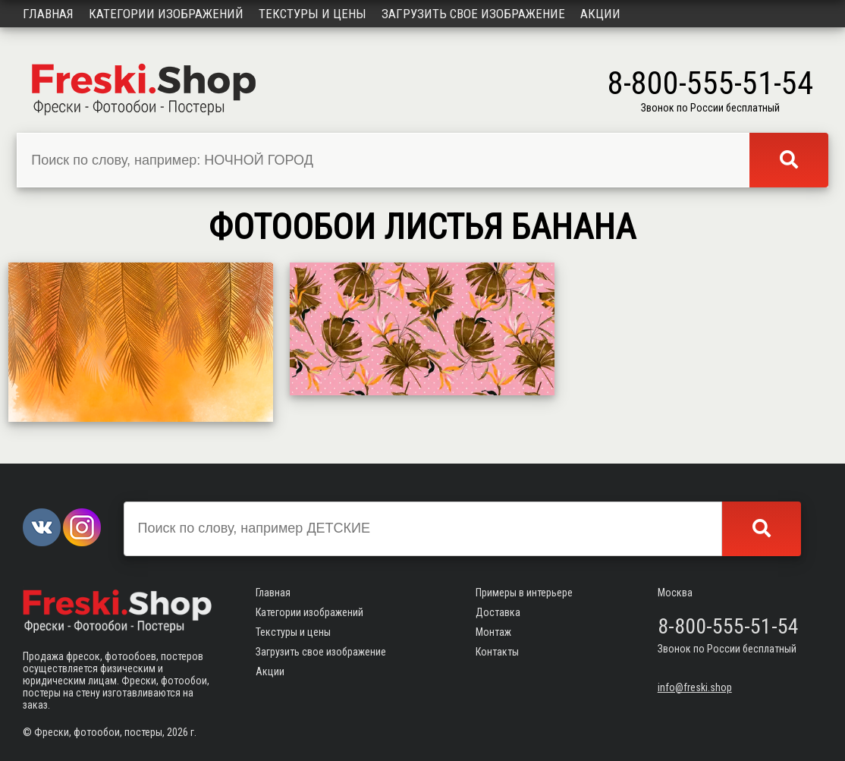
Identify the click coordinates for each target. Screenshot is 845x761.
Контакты (497, 652)
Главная (48, 13)
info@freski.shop (695, 687)
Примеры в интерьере (524, 592)
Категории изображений (166, 13)
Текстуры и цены (312, 13)
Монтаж (493, 632)
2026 (177, 732)
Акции (600, 13)
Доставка (498, 612)
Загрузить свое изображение (473, 13)
